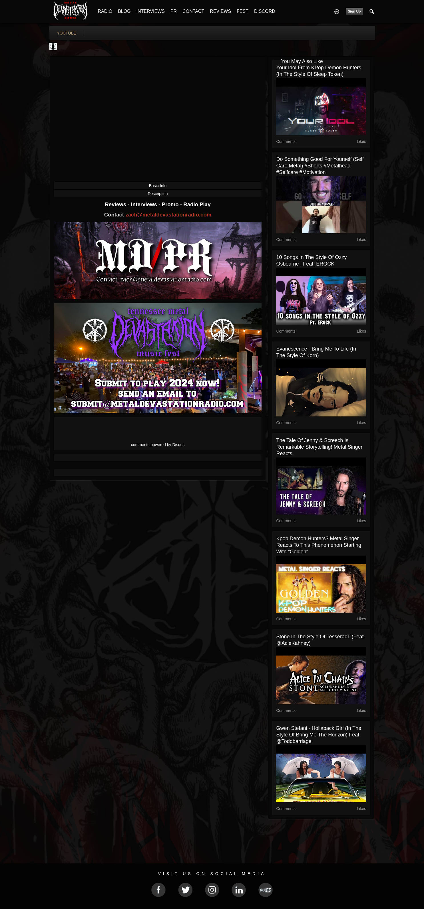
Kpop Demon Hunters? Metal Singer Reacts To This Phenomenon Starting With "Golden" (318, 545)
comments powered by (158, 444)
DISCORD (264, 11)
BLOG (124, 11)
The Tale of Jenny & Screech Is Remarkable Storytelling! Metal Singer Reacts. (319, 447)
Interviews (144, 204)
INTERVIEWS (150, 11)
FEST (242, 11)
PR (173, 11)
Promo (171, 204)
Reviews (116, 204)
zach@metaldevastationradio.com (168, 215)
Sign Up (354, 11)
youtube (67, 33)
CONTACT (193, 11)
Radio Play (196, 204)
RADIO (105, 11)
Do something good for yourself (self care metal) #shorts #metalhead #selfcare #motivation (319, 165)
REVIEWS (220, 11)
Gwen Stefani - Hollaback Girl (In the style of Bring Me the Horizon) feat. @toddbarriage (318, 734)
